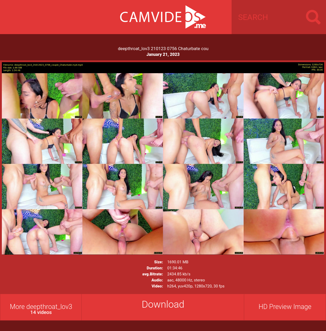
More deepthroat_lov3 (41, 309)
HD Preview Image (285, 307)
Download (163, 304)
